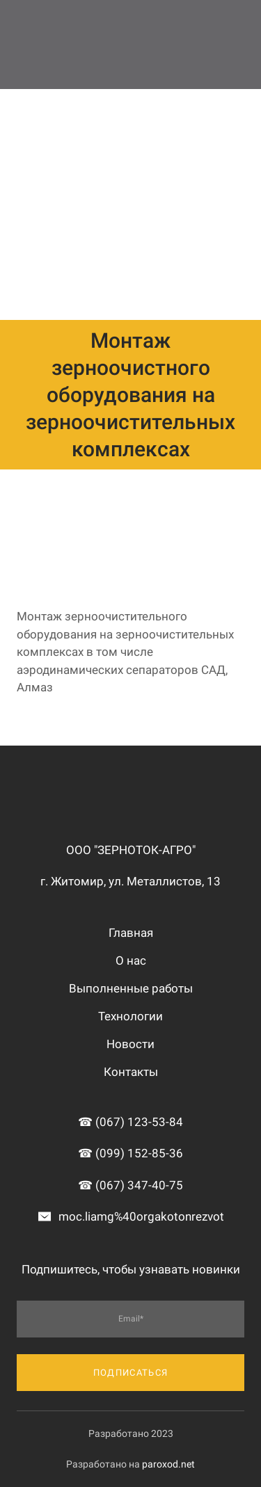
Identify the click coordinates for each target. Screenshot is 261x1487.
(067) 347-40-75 (139, 1185)
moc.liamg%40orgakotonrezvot (141, 1216)
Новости (130, 1044)
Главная (131, 933)
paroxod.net (168, 1464)
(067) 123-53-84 (139, 1122)
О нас (131, 960)
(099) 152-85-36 (139, 1153)
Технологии (130, 1016)
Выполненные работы (131, 988)
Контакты (131, 1072)
